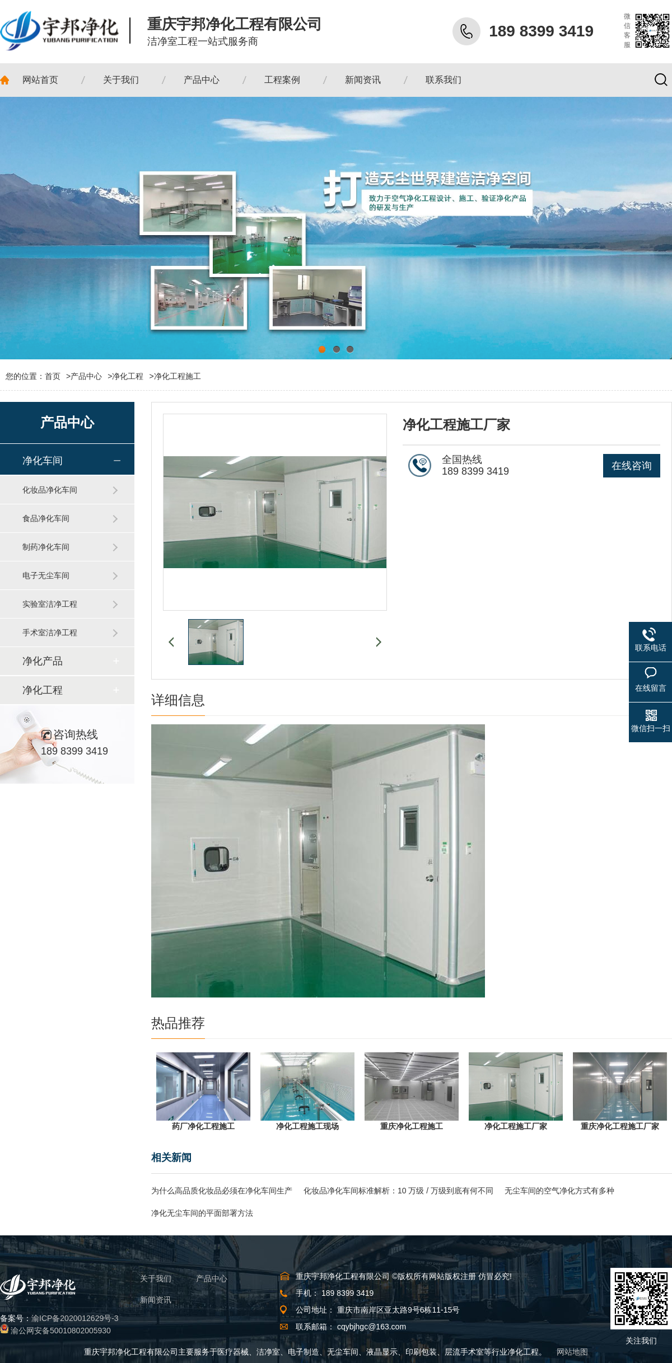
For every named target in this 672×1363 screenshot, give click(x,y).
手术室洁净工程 (49, 632)
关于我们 (155, 1278)
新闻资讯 (155, 1299)
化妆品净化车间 (49, 489)
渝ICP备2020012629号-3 (75, 1318)
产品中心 (86, 376)
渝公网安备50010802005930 (61, 1330)
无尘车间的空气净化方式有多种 (559, 1190)
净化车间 (42, 460)
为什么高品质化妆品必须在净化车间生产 (221, 1190)
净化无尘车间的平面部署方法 (202, 1213)
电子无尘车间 (45, 575)
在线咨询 (632, 465)
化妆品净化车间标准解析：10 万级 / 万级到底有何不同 (398, 1190)
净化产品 (42, 661)
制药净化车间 (45, 546)
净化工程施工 (177, 376)
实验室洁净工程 (49, 603)
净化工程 (127, 376)
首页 (58, 376)
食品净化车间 (45, 518)
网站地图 (572, 1351)
